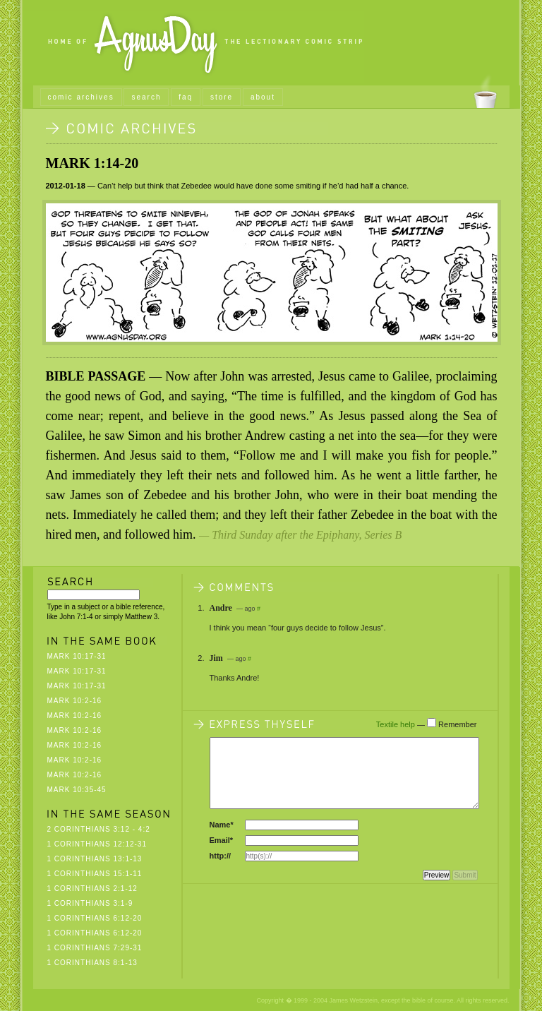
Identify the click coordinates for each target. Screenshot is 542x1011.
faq (186, 97)
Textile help (395, 724)
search (146, 97)
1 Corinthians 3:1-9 (90, 903)
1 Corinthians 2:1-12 (92, 888)
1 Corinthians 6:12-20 (95, 918)
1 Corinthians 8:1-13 (92, 963)
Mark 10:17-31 (77, 656)
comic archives (81, 97)
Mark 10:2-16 (74, 701)
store (221, 97)
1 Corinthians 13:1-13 (95, 859)
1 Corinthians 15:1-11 (95, 874)
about (263, 97)
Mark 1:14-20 (92, 163)
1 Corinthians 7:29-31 (95, 948)
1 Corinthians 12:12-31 (97, 844)
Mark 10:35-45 (77, 790)
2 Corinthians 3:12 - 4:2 (98, 829)
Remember (457, 724)
